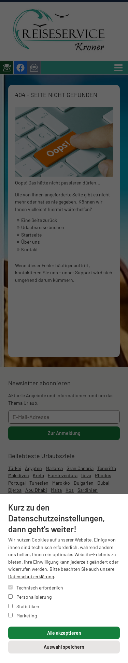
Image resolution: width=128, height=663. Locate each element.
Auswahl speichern (64, 647)
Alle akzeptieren (64, 633)
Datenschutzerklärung (31, 576)
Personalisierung (30, 597)
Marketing (22, 615)
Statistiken (23, 606)
